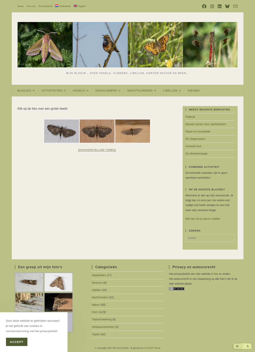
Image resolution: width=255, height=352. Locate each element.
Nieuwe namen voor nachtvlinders (206, 124)
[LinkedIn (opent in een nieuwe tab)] (219, 6)
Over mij (31, 6)
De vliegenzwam (195, 138)
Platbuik (190, 116)
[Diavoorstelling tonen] (97, 149)
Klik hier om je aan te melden (203, 218)
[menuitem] (63, 6)
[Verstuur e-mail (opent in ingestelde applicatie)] (234, 6)
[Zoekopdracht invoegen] (210, 238)
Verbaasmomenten (103, 326)
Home (21, 6)
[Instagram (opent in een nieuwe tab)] (212, 6)
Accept (17, 342)
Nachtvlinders (100, 297)
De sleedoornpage (197, 153)
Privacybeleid (45, 6)
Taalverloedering (102, 319)
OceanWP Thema (152, 348)
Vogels (96, 334)
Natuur (96, 304)
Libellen (96, 290)
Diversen (97, 282)
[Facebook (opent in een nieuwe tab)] (204, 6)
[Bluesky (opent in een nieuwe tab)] (227, 6)
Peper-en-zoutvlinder (198, 131)
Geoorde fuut (193, 146)
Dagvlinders (99, 275)
